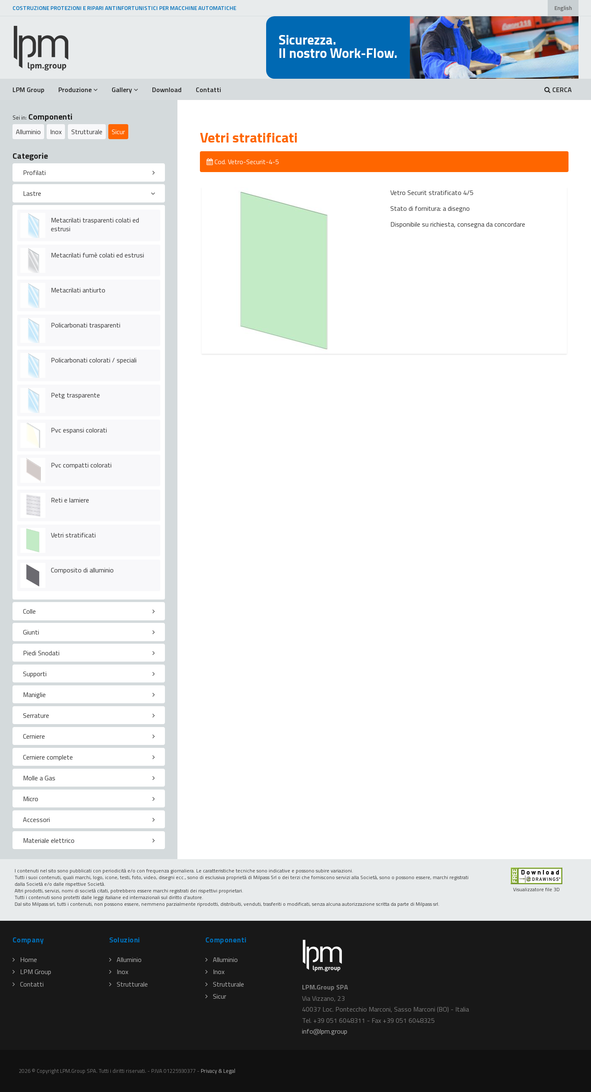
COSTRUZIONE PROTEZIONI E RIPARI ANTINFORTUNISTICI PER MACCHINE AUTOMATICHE (124, 8)
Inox (56, 132)
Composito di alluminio (82, 570)
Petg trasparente (75, 395)
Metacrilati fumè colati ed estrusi (97, 255)
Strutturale (86, 132)
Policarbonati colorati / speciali (94, 360)
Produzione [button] (77, 90)
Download (167, 90)
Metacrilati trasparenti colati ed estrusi (95, 224)
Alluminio (28, 132)
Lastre (32, 193)
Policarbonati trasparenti (85, 325)
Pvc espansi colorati (79, 430)
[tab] (88, 172)
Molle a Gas (39, 778)
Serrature (36, 715)
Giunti (31, 632)
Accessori (36, 820)
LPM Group (28, 90)
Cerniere (34, 736)
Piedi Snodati (41, 653)
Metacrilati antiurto (78, 290)
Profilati (34, 172)
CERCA (558, 90)
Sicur (118, 132)
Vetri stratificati (73, 535)
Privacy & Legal (218, 1071)
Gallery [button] (125, 90)
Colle (29, 611)
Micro (30, 799)
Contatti (208, 90)
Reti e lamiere (70, 500)
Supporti (35, 674)
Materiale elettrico (49, 840)
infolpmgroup (324, 1031)
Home (24, 960)
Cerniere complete (48, 757)
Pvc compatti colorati (81, 465)
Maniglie (34, 695)
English (563, 8)
